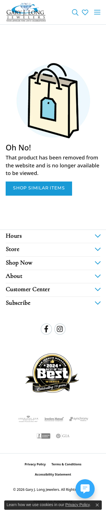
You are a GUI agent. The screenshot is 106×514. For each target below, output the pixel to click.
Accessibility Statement (53, 474)
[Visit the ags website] (28, 419)
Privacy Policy (35, 464)
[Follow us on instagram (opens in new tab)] (60, 329)
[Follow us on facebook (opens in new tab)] (46, 329)
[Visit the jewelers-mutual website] (54, 419)
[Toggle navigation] (97, 12)
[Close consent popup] (97, 505)
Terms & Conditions (66, 464)
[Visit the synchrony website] (79, 419)
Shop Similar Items (39, 188)
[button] (75, 12)
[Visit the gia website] (63, 436)
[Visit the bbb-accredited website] (43, 436)
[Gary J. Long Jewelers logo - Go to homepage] (26, 12)
